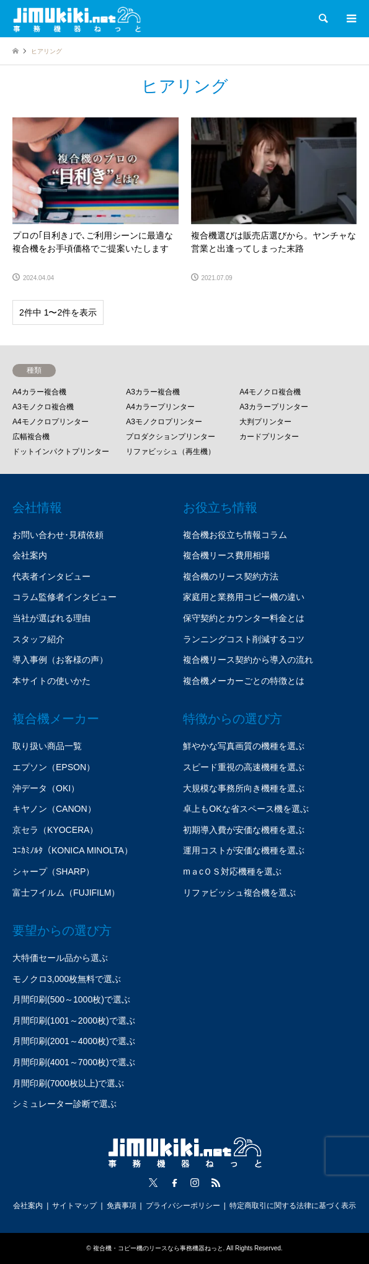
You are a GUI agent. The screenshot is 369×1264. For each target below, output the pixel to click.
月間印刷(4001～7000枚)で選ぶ (73, 1062)
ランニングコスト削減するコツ (244, 639)
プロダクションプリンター (170, 436)
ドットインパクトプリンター (60, 451)
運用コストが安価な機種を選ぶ (244, 850)
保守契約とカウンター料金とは (244, 618)
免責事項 (121, 1205)
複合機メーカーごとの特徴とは (244, 681)
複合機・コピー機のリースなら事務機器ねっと (158, 1248)
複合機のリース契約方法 (230, 576)
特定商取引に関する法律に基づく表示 (292, 1205)
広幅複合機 (31, 436)
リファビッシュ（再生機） (170, 451)
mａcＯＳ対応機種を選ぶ (232, 871)
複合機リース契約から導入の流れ (248, 660)
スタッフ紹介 (38, 639)
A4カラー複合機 (39, 392)
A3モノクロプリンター (164, 421)
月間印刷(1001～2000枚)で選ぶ (73, 1020)
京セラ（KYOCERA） (55, 830)
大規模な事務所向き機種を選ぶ (244, 788)
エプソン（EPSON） (53, 767)
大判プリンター (265, 421)
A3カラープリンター (273, 406)
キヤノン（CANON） (54, 809)
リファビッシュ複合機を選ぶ (239, 893)
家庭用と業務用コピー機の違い (244, 597)
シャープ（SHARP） (53, 871)
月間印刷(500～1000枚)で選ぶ (71, 999)
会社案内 (29, 555)
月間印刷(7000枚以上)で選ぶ (68, 1083)
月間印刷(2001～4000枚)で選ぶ (73, 1041)
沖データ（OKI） (45, 788)
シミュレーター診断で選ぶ (64, 1104)
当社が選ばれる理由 (51, 618)
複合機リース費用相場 (226, 555)
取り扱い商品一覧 (47, 746)
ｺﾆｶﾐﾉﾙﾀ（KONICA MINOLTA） (72, 850)
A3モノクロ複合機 (43, 406)
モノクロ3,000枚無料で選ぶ (66, 979)
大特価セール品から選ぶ (60, 958)
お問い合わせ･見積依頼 (58, 535)
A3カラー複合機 (153, 392)
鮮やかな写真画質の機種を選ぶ (244, 746)
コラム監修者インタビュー (64, 597)
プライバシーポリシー (183, 1205)
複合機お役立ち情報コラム (235, 535)
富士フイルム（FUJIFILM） (66, 893)
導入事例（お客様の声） (60, 660)
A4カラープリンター (160, 406)
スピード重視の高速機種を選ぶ (244, 767)
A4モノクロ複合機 (270, 392)
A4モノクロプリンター (50, 421)
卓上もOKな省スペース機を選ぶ (245, 809)
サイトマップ (74, 1205)
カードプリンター (269, 436)
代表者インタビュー (51, 576)
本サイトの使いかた (51, 681)
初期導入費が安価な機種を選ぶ (244, 830)
